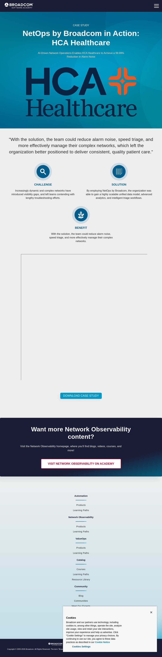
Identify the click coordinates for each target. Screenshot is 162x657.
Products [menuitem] (81, 505)
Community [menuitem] (81, 586)
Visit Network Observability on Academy (81, 463)
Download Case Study (81, 395)
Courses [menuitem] (81, 569)
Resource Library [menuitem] (81, 579)
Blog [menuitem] (81, 596)
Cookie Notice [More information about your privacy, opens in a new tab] (102, 642)
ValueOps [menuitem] (81, 538)
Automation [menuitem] (80, 495)
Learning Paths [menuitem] (81, 510)
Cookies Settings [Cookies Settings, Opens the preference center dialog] (81, 646)
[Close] (151, 612)
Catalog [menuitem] (81, 560)
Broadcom (30, 649)
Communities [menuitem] (81, 601)
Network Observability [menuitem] (81, 517)
